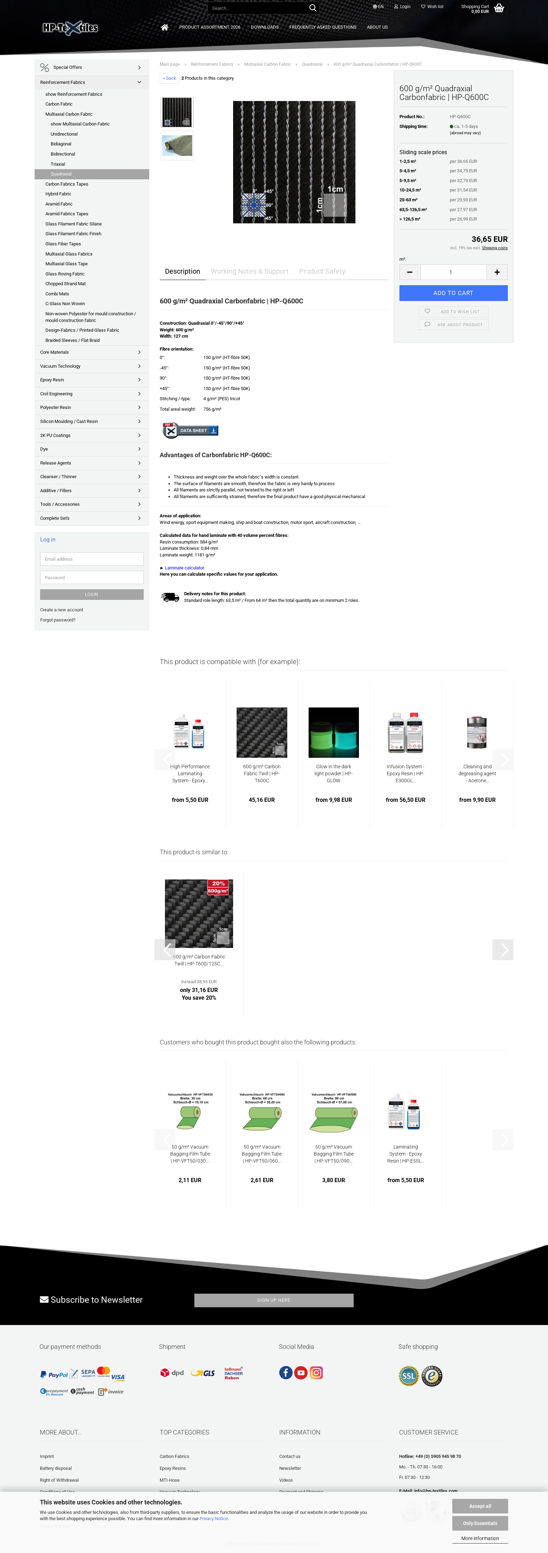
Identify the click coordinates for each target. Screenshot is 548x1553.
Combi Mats (57, 293)
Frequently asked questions (322, 27)
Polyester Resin (55, 407)
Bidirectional (63, 154)
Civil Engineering (56, 393)
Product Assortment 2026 (209, 27)
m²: (402, 259)
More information (480, 1538)
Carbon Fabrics (174, 1456)
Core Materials (54, 352)
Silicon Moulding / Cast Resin (69, 421)
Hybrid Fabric (58, 193)
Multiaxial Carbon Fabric (69, 114)
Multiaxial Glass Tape (66, 263)
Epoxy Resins (173, 1468)
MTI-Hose (170, 1480)
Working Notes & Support (250, 271)
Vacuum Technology (60, 366)
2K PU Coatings (55, 435)
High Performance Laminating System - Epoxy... (190, 773)
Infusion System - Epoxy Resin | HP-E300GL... (405, 773)
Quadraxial (61, 174)
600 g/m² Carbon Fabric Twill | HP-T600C (262, 773)
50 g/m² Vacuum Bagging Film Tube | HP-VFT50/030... (190, 1154)
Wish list (432, 6)
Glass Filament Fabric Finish (73, 233)
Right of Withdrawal (59, 1480)
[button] (378, 7)
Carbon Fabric (59, 104)
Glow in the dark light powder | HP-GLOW (334, 773)
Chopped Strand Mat (65, 283)
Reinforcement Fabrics (62, 82)
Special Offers (61, 67)
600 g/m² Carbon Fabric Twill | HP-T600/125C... (199, 960)
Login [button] (402, 6)
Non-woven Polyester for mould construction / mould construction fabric (90, 317)
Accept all (480, 1506)
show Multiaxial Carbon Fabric (80, 124)
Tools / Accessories (60, 504)
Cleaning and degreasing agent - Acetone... (477, 773)
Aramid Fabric (59, 204)
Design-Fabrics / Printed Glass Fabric (82, 330)
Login (92, 594)
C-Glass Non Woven (65, 303)
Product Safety (322, 271)
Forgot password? (57, 620)
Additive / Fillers (56, 490)
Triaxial (58, 164)
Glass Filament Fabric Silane (73, 224)
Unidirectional (64, 134)
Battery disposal (56, 1468)
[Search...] (312, 8)
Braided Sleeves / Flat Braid (72, 340)
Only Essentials (480, 1523)
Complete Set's (55, 518)
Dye (44, 449)
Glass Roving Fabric (65, 273)
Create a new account (61, 609)
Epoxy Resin (52, 379)
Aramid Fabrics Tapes (66, 213)
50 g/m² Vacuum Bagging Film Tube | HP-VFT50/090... (334, 1154)
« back (169, 78)
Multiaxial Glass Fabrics (69, 254)
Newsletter (290, 1468)
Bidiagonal (61, 143)
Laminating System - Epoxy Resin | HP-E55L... (405, 1154)
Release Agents (55, 463)
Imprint (47, 1456)
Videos (286, 1480)
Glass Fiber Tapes (63, 243)
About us (377, 27)
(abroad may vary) (465, 133)
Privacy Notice (214, 1518)
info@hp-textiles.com (435, 1491)
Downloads (265, 27)
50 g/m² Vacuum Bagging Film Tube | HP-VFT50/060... (262, 1154)
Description (182, 271)
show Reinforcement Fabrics (73, 94)
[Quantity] (453, 272)
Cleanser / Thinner (58, 476)
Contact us (290, 1456)
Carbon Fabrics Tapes (66, 184)
